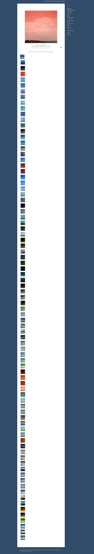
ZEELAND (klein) (70, 18)
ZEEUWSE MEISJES (70, 23)
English (68, 5)
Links (68, 32)
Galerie (68, 14)
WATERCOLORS (69, 28)
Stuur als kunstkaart (41, 47)
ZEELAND (68, 15)
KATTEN (68, 26)
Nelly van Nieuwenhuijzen (48, 1)
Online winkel (70, 30)
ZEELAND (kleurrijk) (70, 17)
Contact (69, 34)
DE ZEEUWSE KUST (70, 20)
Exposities (69, 12)
